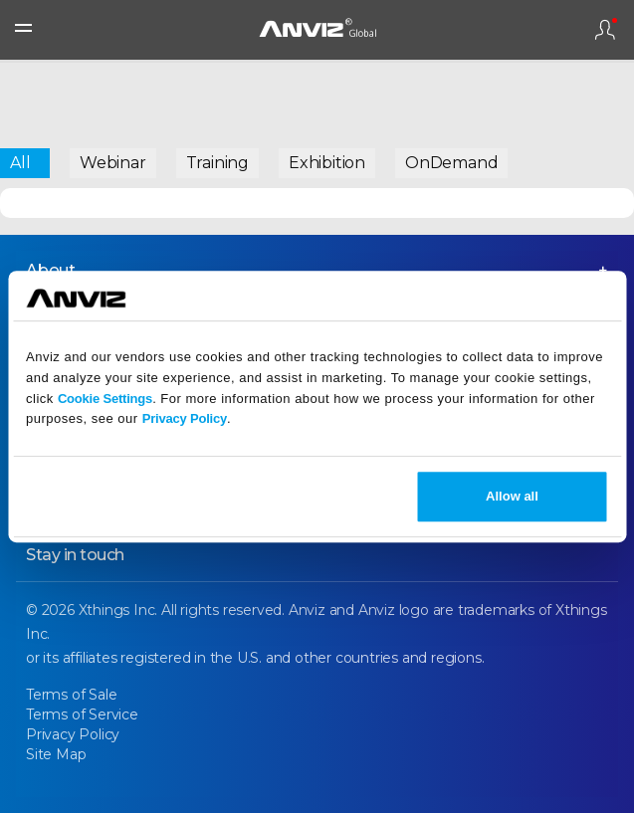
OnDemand (451, 162)
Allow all (512, 496)
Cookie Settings (105, 398)
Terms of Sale (71, 695)
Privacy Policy (184, 419)
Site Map (56, 754)
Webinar (113, 162)
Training (217, 162)
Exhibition (327, 162)
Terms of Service (82, 714)
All (20, 162)
